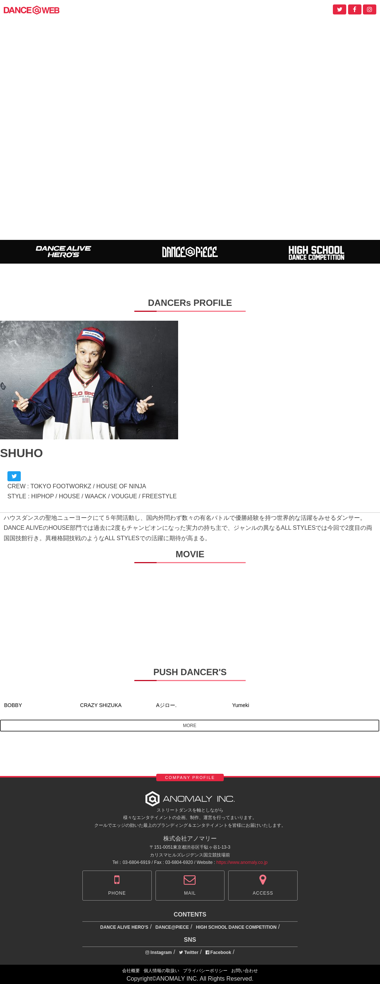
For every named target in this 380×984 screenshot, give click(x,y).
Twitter (189, 952)
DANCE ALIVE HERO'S (124, 927)
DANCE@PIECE (172, 927)
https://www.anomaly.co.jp (242, 862)
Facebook (218, 952)
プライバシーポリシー (205, 970)
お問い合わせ (244, 970)
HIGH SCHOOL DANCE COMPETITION (236, 927)
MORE (190, 725)
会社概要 (131, 970)
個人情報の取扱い (161, 970)
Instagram (158, 952)
